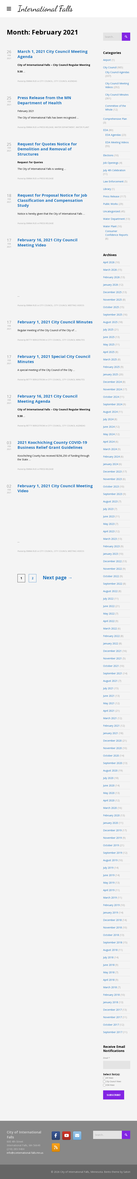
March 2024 (110, 449)
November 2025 (112, 299)
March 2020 (110, 808)
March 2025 (110, 359)
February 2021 (111, 725)
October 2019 (111, 845)
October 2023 (111, 486)
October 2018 (111, 935)
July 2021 (108, 688)
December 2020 (112, 740)
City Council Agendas (117, 72)
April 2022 (109, 621)
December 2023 (112, 471)
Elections (108, 155)
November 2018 (112, 927)
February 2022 (111, 636)
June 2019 (109, 875)
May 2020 (109, 793)
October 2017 (111, 1024)
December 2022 (112, 561)
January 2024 (110, 464)
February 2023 (111, 546)
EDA (105, 130)
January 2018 (110, 1002)
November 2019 (112, 837)
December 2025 (112, 292)
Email (106, 1058)
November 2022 (112, 568)
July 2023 (108, 509)
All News (108, 1077)
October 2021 (111, 666)
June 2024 (109, 426)
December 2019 (112, 830)
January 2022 (110, 643)
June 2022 (109, 606)
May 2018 (109, 972)
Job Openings (110, 162)
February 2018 (111, 994)
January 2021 (110, 733)
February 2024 (111, 456)
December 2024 (112, 382)
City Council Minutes (117, 94)
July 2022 (108, 598)
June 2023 (109, 516)
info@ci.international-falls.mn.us (25, 1152)
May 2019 (109, 882)
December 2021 (112, 651)
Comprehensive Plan (115, 118)
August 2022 (110, 591)
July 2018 (108, 957)
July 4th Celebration (114, 170)
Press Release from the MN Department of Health (44, 100)
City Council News (112, 1081)
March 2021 (110, 718)
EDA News (109, 1085)
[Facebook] (56, 1135)
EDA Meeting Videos (117, 142)
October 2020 (111, 755)
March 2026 (110, 269)
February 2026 (111, 277)
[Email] (77, 1135)
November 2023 (112, 479)
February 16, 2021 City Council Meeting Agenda (47, 398)
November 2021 (112, 658)
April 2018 (109, 979)
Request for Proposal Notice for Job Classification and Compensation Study (52, 200)
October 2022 (111, 576)
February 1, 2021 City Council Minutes (55, 321)
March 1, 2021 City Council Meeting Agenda (52, 54)
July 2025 (108, 329)
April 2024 (109, 441)
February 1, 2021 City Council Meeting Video (55, 488)
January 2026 (110, 284)
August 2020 (110, 770)
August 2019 (110, 860)
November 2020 (112, 748)
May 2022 (109, 613)
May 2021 (109, 703)
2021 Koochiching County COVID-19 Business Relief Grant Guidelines (52, 445)
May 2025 (109, 344)
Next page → (57, 577)
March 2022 (110, 628)
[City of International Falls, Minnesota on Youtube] (66, 1135)
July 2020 (108, 778)
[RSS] (56, 1147)
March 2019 (110, 897)
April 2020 (109, 800)
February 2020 (111, 815)
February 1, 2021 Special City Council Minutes (53, 359)
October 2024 (111, 396)
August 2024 (110, 411)
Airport (107, 60)
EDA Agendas (113, 134)
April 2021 (109, 710)
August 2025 (110, 322)
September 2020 (112, 763)
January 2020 (110, 822)
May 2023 (109, 524)
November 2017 (112, 1017)
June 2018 (109, 965)
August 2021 (110, 680)
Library (107, 189)
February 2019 (111, 905)
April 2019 (109, 890)
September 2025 (112, 314)
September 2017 (112, 1032)
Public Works (110, 204)
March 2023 (110, 538)
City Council (109, 67)
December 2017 (112, 1009)
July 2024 (108, 419)
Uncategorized (111, 211)
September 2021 (112, 673)
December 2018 (112, 920)
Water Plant (110, 226)
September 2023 (112, 494)
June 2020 (109, 785)
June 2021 (109, 695)
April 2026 (109, 262)
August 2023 (110, 501)
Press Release (111, 196)
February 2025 (111, 367)
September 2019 (112, 852)
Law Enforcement (113, 181)
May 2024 (109, 434)
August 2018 (110, 950)
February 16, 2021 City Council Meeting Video (47, 242)
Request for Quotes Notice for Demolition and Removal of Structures (47, 149)
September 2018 (112, 942)
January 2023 (110, 553)
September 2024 (112, 404)
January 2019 (110, 912)
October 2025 (111, 307)
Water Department (114, 218)
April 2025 (109, 352)
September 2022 (112, 583)
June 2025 (109, 337)
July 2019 (108, 867)
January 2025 (110, 374)
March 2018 (110, 987)
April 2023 (109, 531)
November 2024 (112, 389)
